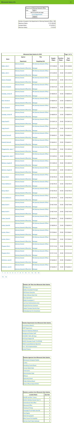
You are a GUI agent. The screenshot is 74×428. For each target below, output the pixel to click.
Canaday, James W (7, 94)
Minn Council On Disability (30, 418)
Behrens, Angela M (7, 163)
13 (35, 273)
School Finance (27, 349)
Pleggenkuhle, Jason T (8, 149)
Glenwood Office (27, 405)
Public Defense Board (29, 381)
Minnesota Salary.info (8, 2)
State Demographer (28, 416)
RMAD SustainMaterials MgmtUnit (32, 344)
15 (2, 277)
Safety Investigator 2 (28, 300)
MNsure (26, 376)
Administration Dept (29, 373)
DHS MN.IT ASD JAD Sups (29, 336)
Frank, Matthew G (6, 184)
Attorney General (19, 64)
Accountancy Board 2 (28, 325)
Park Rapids (26, 413)
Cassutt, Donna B (6, 135)
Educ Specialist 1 (27, 297)
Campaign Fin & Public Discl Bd (31, 410)
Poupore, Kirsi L (6, 246)
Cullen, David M (6, 218)
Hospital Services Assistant (30, 305)
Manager (35, 68)
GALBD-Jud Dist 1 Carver (30, 397)
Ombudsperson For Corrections (31, 311)
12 (32, 273)
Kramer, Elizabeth (6, 80)
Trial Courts (27, 370)
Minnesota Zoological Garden (31, 360)
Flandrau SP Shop (28, 408)
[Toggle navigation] (71, 2)
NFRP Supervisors (27, 328)
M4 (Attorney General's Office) (40, 64)
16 (6, 277)
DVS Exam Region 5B (28, 338)
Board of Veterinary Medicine (30, 330)
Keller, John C (5, 66)
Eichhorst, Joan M (6, 260)
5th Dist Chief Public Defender (31, 421)
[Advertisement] (37, 41)
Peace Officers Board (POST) (31, 384)
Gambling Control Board (30, 365)
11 (29, 273)
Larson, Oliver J (6, 232)
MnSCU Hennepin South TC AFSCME (32, 341)
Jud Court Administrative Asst (31, 303)
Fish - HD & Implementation (30, 346)
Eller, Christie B (6, 100)
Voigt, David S (5, 121)
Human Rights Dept (29, 368)
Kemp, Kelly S (5, 177)
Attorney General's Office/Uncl (23, 68)
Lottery (25, 362)
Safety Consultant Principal (30, 290)
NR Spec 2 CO (27, 287)
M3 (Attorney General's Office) (40, 147)
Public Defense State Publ (30, 295)
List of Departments (37, 14)
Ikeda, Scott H (5, 204)
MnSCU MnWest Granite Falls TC (32, 400)
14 (38, 273)
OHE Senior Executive (29, 292)
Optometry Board (28, 378)
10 (25, 273)
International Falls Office (29, 402)
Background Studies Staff (29, 333)
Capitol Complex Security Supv (31, 308)
